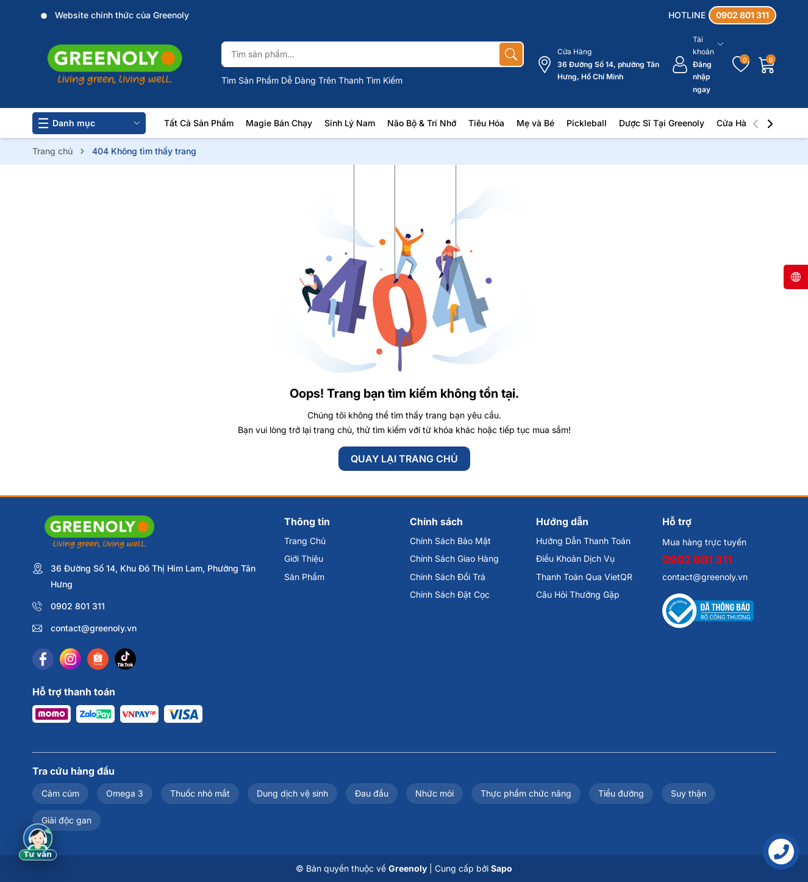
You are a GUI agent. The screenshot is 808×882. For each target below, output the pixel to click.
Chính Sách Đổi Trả (447, 577)
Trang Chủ (305, 541)
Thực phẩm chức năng (526, 793)
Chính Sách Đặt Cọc (450, 594)
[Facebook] (43, 659)
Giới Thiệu (303, 558)
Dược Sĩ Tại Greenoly (661, 123)
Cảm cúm (60, 793)
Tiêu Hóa (486, 123)
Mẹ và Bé (535, 123)
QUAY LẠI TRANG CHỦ (404, 459)
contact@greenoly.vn (94, 628)
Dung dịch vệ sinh (292, 793)
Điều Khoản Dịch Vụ (575, 558)
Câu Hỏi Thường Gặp (578, 594)
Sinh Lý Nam (349, 123)
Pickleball (587, 123)
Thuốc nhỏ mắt (200, 793)
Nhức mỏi (434, 793)
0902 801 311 (78, 606)
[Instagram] (70, 659)
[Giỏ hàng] (767, 64)
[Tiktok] (125, 659)
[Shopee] (98, 659)
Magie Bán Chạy (279, 123)
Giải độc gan (66, 820)
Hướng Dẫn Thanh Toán (583, 541)
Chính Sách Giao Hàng (454, 558)
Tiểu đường (621, 793)
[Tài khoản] (697, 65)
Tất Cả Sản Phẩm (199, 123)
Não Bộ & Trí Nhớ (421, 123)
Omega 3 (124, 793)
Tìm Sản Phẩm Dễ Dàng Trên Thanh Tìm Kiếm (311, 80)
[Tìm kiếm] (511, 54)
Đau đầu (371, 793)
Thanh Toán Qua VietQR (584, 577)
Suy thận (688, 793)
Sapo (501, 868)
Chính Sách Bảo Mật (450, 541)
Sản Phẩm (304, 577)
